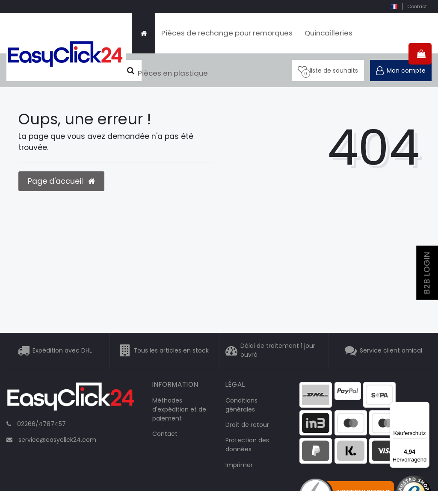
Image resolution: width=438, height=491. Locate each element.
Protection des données (247, 444)
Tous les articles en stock (171, 350)
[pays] (394, 6)
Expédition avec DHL (62, 350)
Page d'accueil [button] (61, 181)
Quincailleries (328, 33)
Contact (417, 6)
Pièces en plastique (173, 73)
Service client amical (391, 350)
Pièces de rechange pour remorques (227, 33)
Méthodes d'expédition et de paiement (179, 409)
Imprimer (239, 465)
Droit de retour (247, 424)
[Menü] (424, 407)
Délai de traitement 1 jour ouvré (277, 350)
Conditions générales (241, 405)
